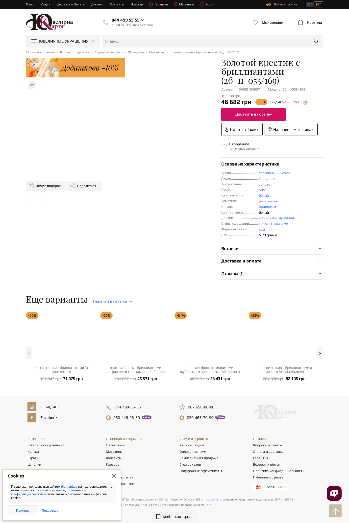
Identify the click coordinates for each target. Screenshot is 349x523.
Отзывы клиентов (120, 460)
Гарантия (260, 434)
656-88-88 (201, 383)
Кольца (33, 427)
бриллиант (181, 183)
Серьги (32, 434)
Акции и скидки (191, 421)
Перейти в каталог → (113, 277)
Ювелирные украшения (46, 421)
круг (176, 206)
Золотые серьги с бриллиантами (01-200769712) (61, 346)
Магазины (186, 4)
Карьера (112, 440)
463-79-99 (200, 394)
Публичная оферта (268, 453)
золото (178, 161)
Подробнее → (52, 510)
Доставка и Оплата (71, 4)
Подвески (35, 447)
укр (310, 4)
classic (178, 200)
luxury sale (181, 155)
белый (177, 172)
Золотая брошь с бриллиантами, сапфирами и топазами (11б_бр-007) (136, 346)
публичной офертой (50, 490)
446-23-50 (126, 394)
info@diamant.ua (213, 475)
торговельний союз (188, 149)
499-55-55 (127, 383)
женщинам (181, 194)
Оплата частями (192, 427)
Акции (210, 4)
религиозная (183, 177)
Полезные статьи (119, 453)
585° (176, 166)
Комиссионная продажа (199, 434)
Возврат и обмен (266, 440)
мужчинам (200, 194)
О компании (115, 421)
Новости (138, 4)
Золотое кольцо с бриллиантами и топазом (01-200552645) (284, 346)
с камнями (193, 200)
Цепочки (34, 440)
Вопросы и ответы (267, 421)
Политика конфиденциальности (278, 447)
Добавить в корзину (167, 105)
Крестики (34, 460)
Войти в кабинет (282, 4)
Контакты (118, 4)
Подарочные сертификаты (200, 447)
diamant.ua (69, 486)
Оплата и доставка (268, 427)
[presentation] (174, 510)
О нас (30, 4)
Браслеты (35, 453)
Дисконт (98, 4)
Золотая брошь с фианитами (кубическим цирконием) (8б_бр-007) (210, 346)
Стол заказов (190, 440)
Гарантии (161, 4)
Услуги (45, 4)
